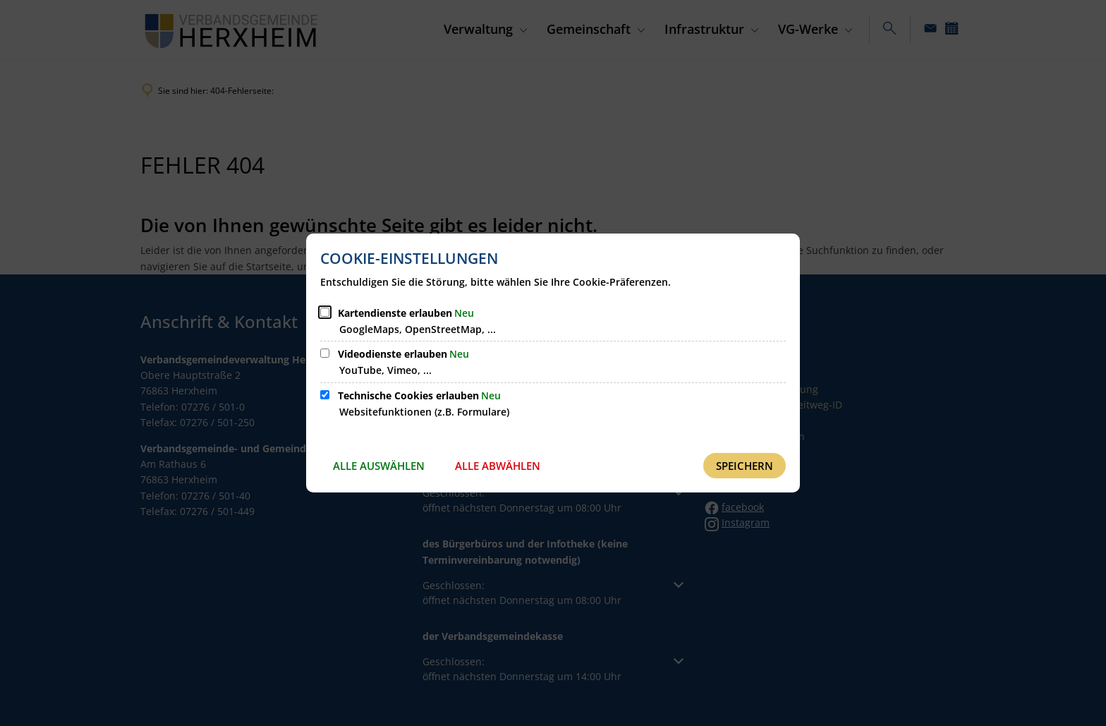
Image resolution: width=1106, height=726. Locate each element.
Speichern (744, 466)
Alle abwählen (497, 466)
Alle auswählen (379, 466)
